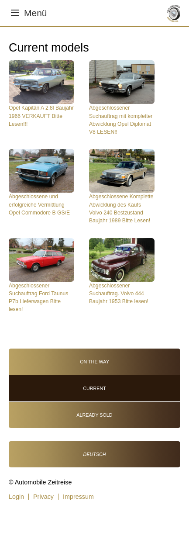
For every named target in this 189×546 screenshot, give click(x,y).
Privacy (43, 496)
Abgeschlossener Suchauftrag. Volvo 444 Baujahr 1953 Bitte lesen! (118, 294)
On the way (94, 361)
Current (94, 388)
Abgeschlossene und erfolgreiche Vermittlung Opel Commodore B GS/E (39, 205)
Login (16, 496)
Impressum (78, 496)
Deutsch (94, 454)
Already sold (94, 415)
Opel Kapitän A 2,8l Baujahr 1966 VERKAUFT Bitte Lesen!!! (41, 116)
